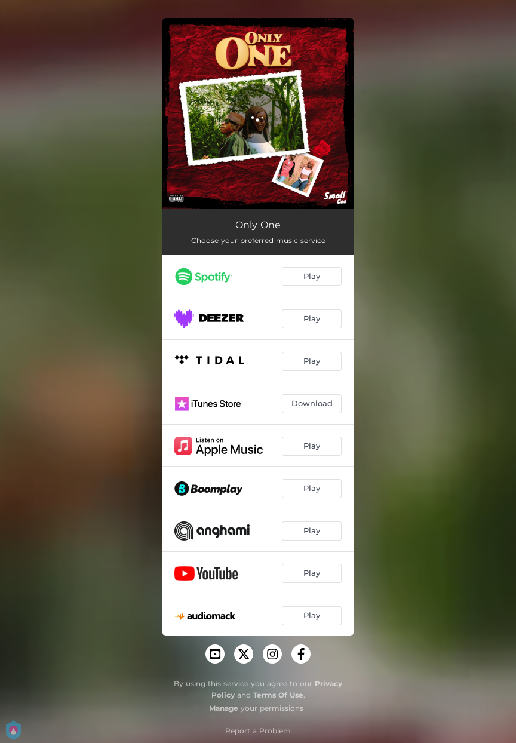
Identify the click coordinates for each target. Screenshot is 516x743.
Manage (223, 708)
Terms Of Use (278, 694)
